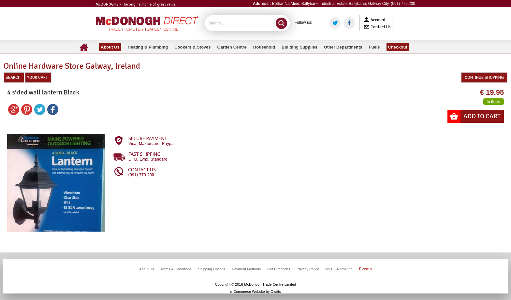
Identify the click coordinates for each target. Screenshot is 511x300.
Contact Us (381, 27)
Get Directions (278, 269)
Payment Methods (246, 269)
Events (365, 269)
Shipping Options (212, 269)
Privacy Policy (308, 269)
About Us (146, 269)
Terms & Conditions (175, 269)
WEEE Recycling (338, 269)
